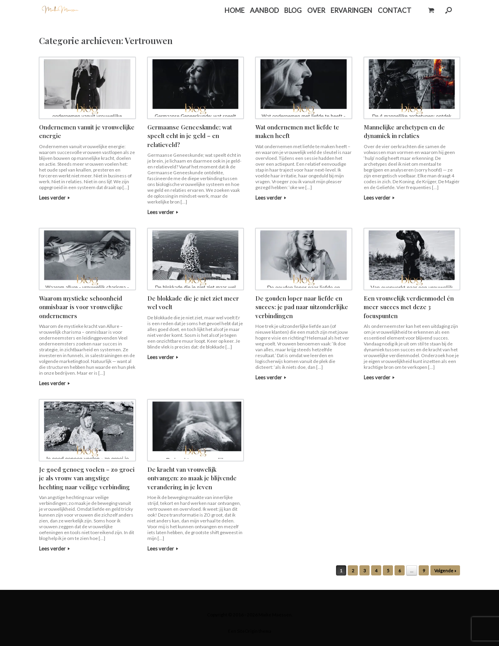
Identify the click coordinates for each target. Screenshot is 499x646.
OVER (316, 10)
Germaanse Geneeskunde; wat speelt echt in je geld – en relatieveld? (189, 136)
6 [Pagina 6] (399, 570)
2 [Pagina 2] (353, 570)
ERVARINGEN (351, 10)
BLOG (293, 10)
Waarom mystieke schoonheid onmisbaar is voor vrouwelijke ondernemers (81, 307)
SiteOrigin (247, 631)
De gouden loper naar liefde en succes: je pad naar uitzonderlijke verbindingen (301, 307)
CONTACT (394, 10)
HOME (234, 10)
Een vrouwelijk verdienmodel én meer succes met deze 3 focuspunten (409, 307)
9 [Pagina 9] (424, 570)
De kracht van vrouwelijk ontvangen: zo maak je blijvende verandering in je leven (192, 478)
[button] (448, 10)
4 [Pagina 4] (376, 570)
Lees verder (54, 198)
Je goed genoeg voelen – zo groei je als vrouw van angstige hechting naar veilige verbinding (86, 478)
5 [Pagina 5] (388, 570)
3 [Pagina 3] (364, 570)
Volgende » (445, 570)
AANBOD (264, 10)
